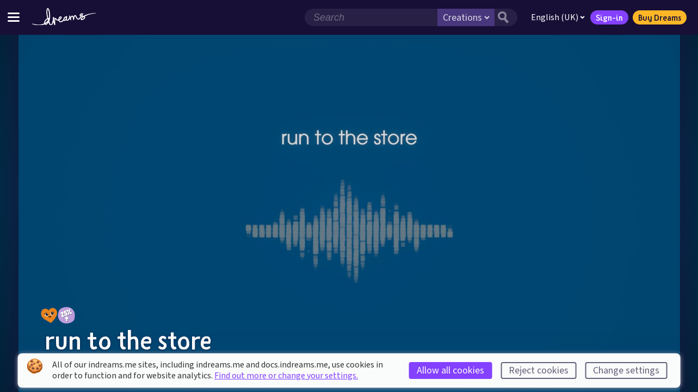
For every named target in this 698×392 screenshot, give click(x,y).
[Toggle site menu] (13, 17)
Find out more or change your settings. (286, 375)
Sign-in (609, 17)
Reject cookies (539, 370)
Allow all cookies (450, 370)
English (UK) (558, 17)
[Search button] (506, 17)
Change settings (626, 370)
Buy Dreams (659, 17)
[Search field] (371, 17)
